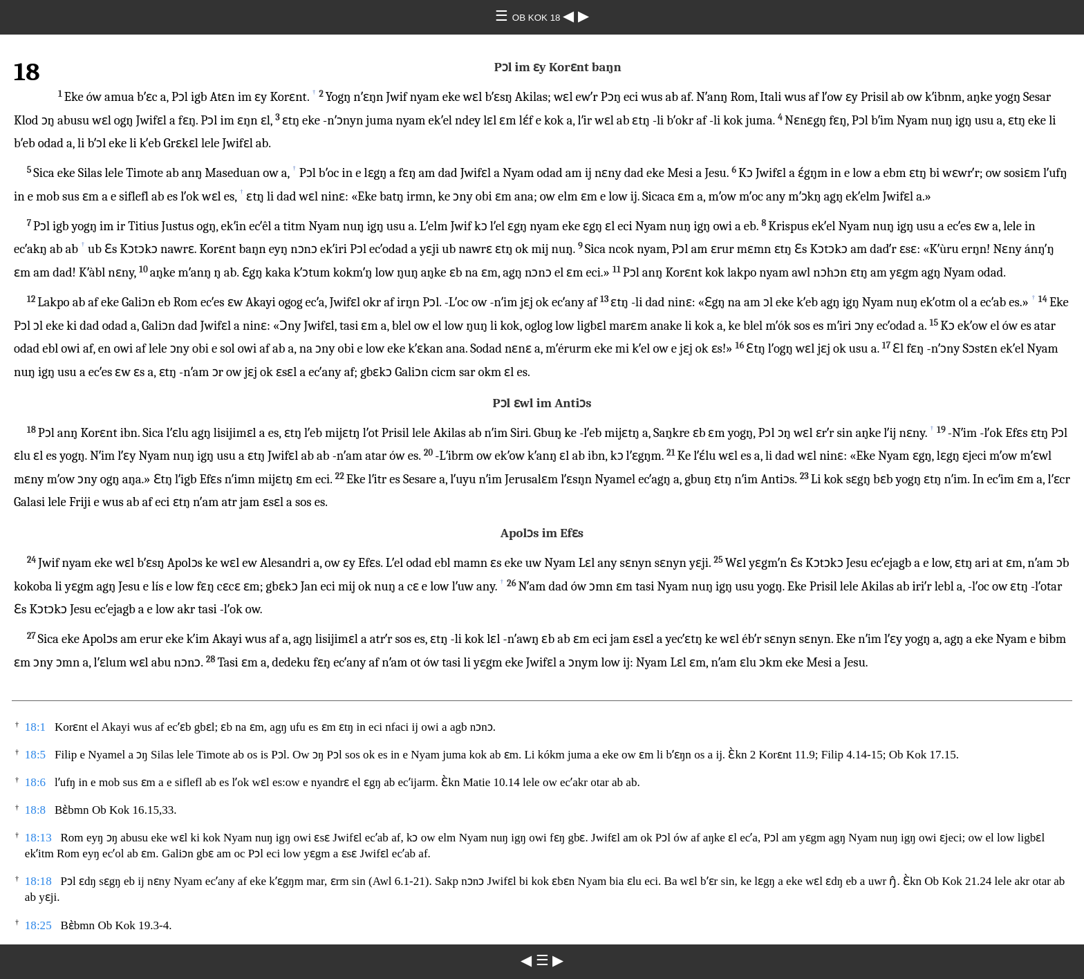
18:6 (35, 782)
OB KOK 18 (537, 17)
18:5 (35, 754)
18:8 (35, 810)
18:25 (38, 925)
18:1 (35, 727)
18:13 (38, 837)
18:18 (38, 881)
